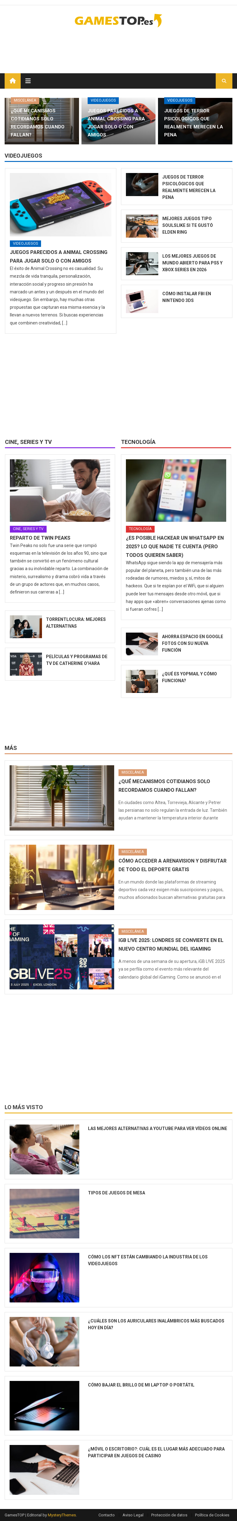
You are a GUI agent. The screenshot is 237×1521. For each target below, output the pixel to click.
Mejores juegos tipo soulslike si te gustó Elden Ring (187, 225)
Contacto (106, 1515)
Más (11, 748)
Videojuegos (103, 100)
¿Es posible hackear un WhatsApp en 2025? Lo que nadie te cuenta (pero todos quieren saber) (175, 546)
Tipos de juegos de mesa (116, 1192)
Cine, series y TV (28, 442)
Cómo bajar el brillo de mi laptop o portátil (141, 1384)
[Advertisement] (160, 46)
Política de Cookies (212, 1515)
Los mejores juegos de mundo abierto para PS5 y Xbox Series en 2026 (192, 263)
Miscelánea (25, 100)
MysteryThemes (62, 1515)
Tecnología (138, 442)
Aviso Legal (133, 1515)
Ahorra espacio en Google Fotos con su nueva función (192, 643)
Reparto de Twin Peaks (40, 538)
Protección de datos (169, 1515)
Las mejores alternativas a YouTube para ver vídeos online (157, 1128)
